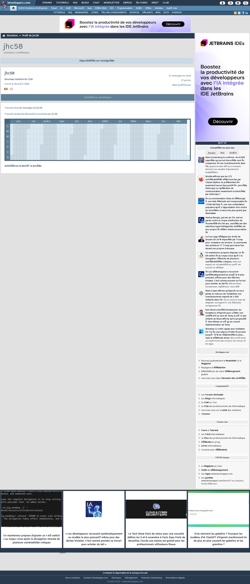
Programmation (124, 8)
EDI (112, 8)
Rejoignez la (213, 367)
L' (205, 414)
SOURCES (134, 12)
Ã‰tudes (142, 2)
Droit (155, 2)
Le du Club (211, 466)
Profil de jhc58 (30, 35)
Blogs (85, 2)
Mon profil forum (181, 85)
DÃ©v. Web (100, 8)
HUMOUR (177, 12)
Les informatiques (213, 398)
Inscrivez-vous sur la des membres (221, 410)
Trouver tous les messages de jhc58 (23, 108)
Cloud (54, 8)
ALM (68, 8)
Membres (12, 35)
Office (148, 8)
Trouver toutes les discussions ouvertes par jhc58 (30, 114)
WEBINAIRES (81, 12)
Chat (96, 2)
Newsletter (111, 2)
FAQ (75, 2)
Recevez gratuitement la (219, 361)
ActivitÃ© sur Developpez (97, 97)
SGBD (139, 8)
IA (61, 8)
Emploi (127, 2)
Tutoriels (62, 2)
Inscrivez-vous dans (223, 378)
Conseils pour (214, 450)
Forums (47, 2)
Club (165, 2)
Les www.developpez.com (217, 474)
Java (89, 8)
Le (205, 402)
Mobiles (159, 8)
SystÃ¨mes (171, 8)
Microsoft (79, 8)
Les (212, 395)
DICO (166, 12)
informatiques (211, 446)
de (214, 470)
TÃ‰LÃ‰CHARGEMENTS (114, 12)
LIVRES (94, 12)
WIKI (158, 12)
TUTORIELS (59, 12)
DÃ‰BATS (147, 12)
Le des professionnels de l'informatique (223, 406)
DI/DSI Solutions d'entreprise (32, 8)
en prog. (210, 442)
